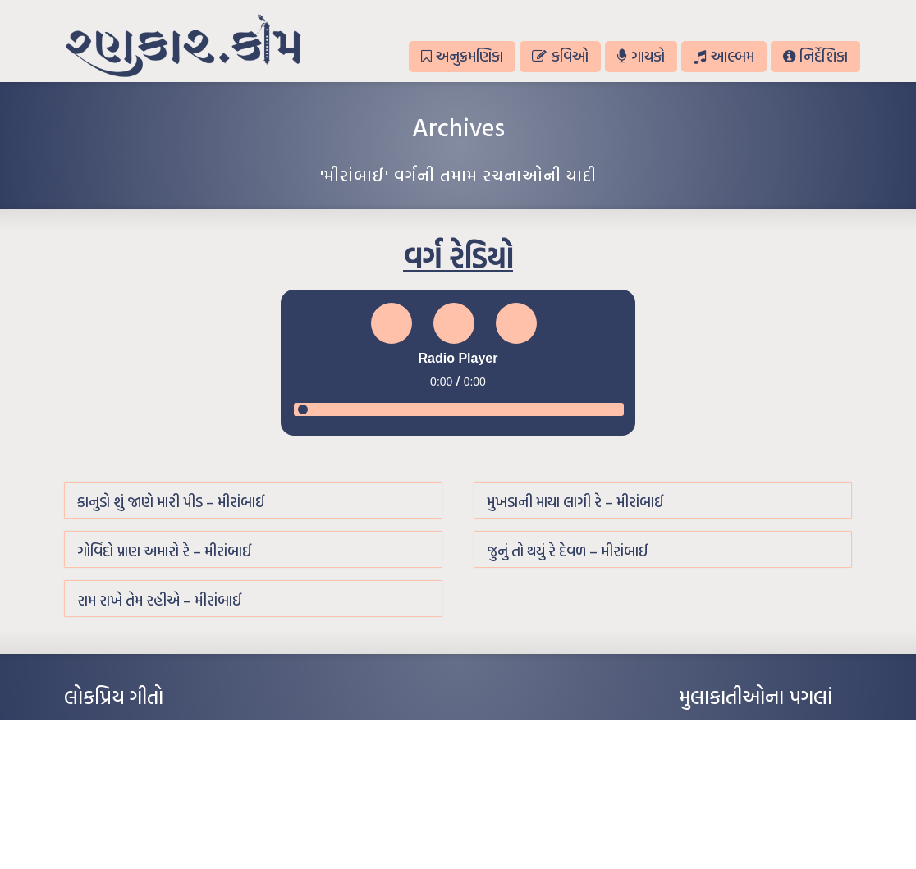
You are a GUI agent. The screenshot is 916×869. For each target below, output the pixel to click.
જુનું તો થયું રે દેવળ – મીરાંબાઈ (567, 551)
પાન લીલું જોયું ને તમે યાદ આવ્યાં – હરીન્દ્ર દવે (150, 778)
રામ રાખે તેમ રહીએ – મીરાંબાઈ (159, 600)
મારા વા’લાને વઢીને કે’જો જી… (121, 753)
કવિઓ (560, 56)
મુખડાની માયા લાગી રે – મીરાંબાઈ (575, 502)
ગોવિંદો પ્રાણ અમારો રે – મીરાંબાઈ (164, 551)
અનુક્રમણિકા (462, 56)
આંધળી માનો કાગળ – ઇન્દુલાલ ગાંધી (133, 728)
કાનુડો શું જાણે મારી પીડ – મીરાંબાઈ (171, 502)
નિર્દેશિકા (815, 56)
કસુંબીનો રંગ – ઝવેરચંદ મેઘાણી (123, 827)
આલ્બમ (723, 56)
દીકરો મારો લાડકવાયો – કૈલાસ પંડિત (134, 802)
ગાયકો (641, 56)
